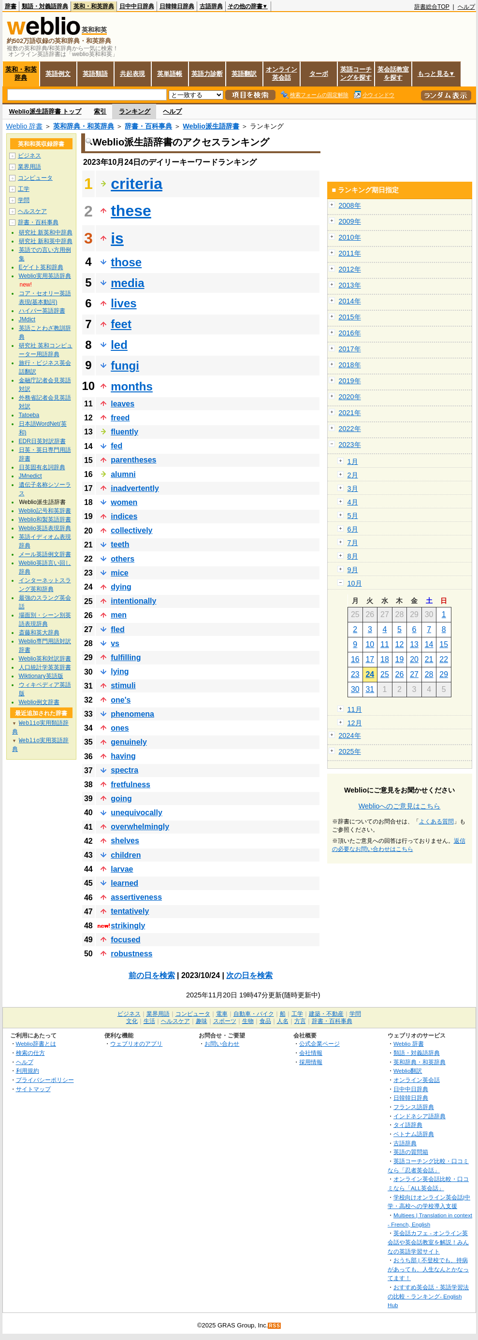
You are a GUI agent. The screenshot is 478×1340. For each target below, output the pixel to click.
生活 (149, 1021)
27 (414, 674)
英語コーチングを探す (356, 73)
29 (443, 674)
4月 (353, 502)
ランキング (134, 111)
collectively (131, 530)
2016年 (350, 333)
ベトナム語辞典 (413, 1134)
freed (120, 418)
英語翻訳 (244, 73)
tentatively (130, 911)
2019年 (350, 381)
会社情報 (310, 1053)
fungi (125, 365)
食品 (265, 1021)
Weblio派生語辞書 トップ (45, 111)
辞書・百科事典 (148, 126)
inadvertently (135, 488)
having (123, 756)
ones (120, 728)
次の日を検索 (249, 975)
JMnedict (30, 476)
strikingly (128, 926)
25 (384, 674)
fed (116, 446)
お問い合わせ (221, 1043)
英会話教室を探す (393, 73)
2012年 (350, 269)
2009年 (350, 221)
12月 (355, 723)
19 (399, 659)
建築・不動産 (326, 1014)
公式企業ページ (319, 1043)
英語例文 (58, 73)
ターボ (318, 73)
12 (399, 644)
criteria (136, 183)
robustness (131, 954)
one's (120, 700)
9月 (353, 570)
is (117, 238)
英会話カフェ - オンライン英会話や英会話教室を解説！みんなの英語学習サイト (428, 1242)
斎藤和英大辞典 (39, 632)
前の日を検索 (152, 975)
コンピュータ (35, 177)
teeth (120, 544)
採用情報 (310, 1062)
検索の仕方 (30, 1053)
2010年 (350, 237)
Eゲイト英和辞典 (41, 267)
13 (414, 644)
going (121, 798)
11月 (355, 709)
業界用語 (29, 166)
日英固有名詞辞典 (42, 467)
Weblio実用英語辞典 (45, 276)
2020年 (350, 397)
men (119, 615)
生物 (248, 1021)
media (127, 282)
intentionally (133, 601)
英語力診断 (207, 73)
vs (115, 643)
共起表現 (132, 73)
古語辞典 (211, 6)
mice (119, 573)
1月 (353, 461)
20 (414, 659)
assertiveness (136, 897)
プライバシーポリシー (45, 1080)
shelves (125, 840)
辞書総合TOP (431, 6)
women (124, 502)
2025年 (350, 751)
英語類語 (95, 73)
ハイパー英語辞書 (42, 310)
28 (429, 674)
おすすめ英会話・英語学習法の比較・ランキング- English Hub (428, 1296)
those (126, 262)
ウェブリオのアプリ (136, 1043)
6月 (353, 529)
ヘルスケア (32, 211)
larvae (122, 869)
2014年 (350, 301)
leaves (122, 404)
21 (429, 659)
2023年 (350, 444)
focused (125, 940)
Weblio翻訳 (407, 1070)
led (119, 344)
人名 (283, 1021)
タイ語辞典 (407, 1125)
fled (117, 629)
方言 (300, 1021)
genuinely (129, 742)
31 (369, 689)
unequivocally (136, 812)
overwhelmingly (140, 826)
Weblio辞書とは (36, 1043)
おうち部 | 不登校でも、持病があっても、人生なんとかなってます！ (428, 1269)
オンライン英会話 (281, 73)
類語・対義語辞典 (45, 6)
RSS (274, 1325)
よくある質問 (436, 821)
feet (121, 324)
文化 (132, 1021)
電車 (222, 1014)
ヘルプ (466, 6)
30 (355, 689)
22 (443, 659)
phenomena (132, 714)
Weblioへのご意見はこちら (400, 806)
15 (443, 644)
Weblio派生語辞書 (211, 126)
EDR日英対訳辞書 (42, 441)
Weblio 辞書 (24, 126)
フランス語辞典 (413, 1107)
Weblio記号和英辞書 (45, 510)
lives (123, 303)
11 (384, 644)
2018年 (350, 365)
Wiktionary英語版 (41, 676)
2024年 (350, 735)
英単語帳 (169, 73)
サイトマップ (33, 1089)
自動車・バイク (253, 1014)
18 (384, 659)
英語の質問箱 (410, 1152)
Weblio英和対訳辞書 (45, 658)
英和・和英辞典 (93, 6)
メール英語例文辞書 (45, 554)
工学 (23, 189)
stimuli (123, 685)
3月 (353, 488)
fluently (124, 432)
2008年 (350, 205)
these (131, 210)
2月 (353, 475)
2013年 (350, 285)
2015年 (350, 317)
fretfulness (130, 784)
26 (399, 674)
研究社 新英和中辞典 (45, 232)
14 (429, 644)
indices (124, 516)
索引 (100, 111)
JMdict (27, 319)
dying (121, 587)
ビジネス (29, 155)
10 (369, 644)
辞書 (10, 6)
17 (369, 659)
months (132, 386)
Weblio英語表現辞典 (45, 528)
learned (124, 883)
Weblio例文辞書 (39, 702)
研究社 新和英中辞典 (45, 241)
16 (355, 659)
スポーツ (224, 1021)
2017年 (350, 349)
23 (355, 674)
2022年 (350, 428)
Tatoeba (29, 415)
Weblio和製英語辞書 (45, 519)
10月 (355, 583)
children (126, 855)
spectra (124, 770)
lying (120, 671)
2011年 (350, 253)
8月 (353, 556)
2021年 (350, 413)
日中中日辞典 (136, 6)
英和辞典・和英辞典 (83, 126)
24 (369, 674)
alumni (123, 474)
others (122, 559)
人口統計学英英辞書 (45, 667)
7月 (353, 543)
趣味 (201, 1021)
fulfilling (126, 657)
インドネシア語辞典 (419, 1116)
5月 (353, 515)
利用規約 (27, 1070)
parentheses (133, 460)
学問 (23, 200)
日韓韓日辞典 (176, 6)
